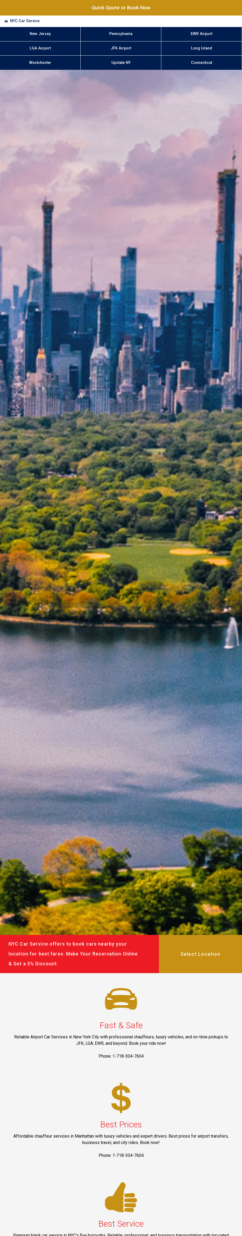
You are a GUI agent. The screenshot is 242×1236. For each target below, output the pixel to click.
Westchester (40, 62)
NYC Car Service (25, 21)
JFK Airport (121, 48)
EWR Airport (201, 34)
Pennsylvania (120, 34)
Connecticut (201, 62)
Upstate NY (121, 62)
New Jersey (40, 34)
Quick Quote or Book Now (121, 8)
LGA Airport (40, 48)
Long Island (201, 48)
